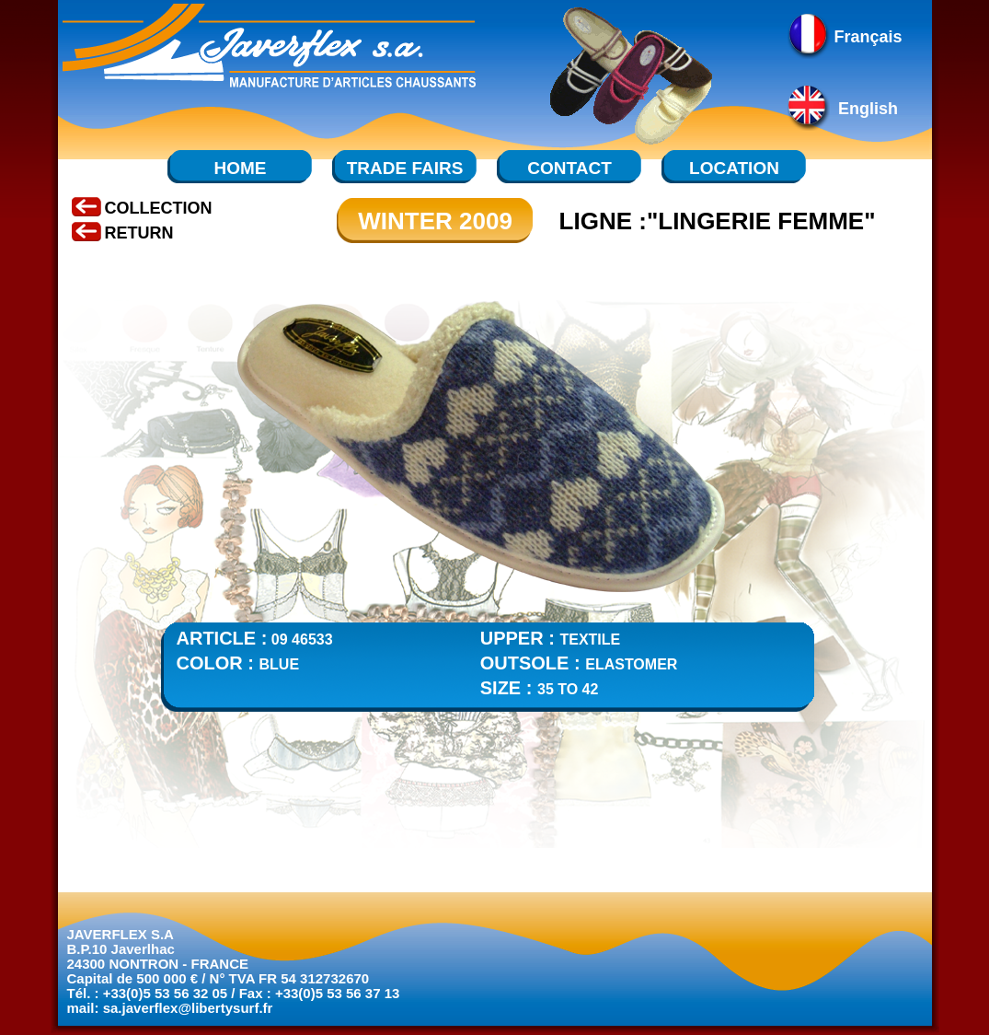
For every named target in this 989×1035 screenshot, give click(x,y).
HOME (240, 168)
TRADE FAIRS (405, 168)
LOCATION (734, 168)
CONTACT (569, 168)
